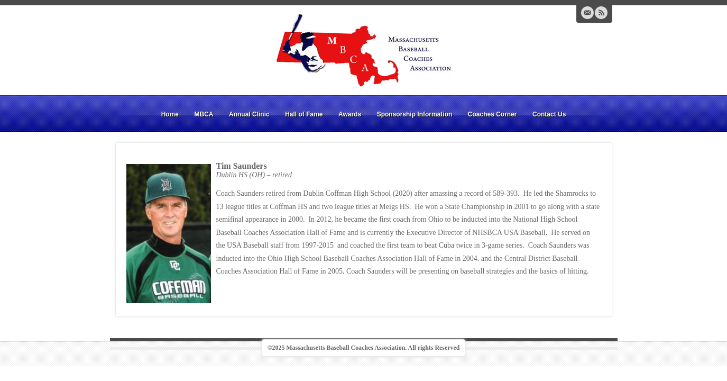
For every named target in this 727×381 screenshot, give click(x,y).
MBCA (203, 114)
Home (170, 114)
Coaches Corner (492, 114)
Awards (349, 114)
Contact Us (549, 114)
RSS (601, 12)
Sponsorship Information (415, 114)
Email (587, 12)
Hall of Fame (304, 114)
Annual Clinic (249, 114)
